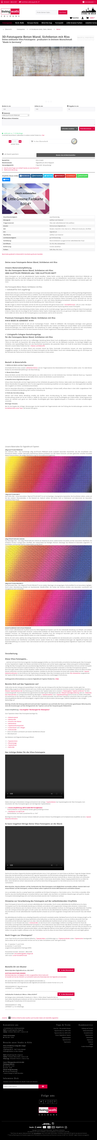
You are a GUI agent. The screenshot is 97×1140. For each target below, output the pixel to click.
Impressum (90, 1039)
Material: (7, 113)
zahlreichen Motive (32, 368)
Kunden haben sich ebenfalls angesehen (46, 1018)
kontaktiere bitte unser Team (14, 408)
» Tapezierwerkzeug (62, 694)
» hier (42, 135)
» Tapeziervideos (40, 938)
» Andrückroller (12, 730)
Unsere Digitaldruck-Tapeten (63, 1035)
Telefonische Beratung (9, 170)
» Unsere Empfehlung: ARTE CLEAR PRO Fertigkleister (25, 808)
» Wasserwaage (12, 743)
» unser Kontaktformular (19, 955)
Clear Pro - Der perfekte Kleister (62, 1028)
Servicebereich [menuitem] (88, 2)
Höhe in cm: (39, 106)
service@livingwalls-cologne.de (23, 953)
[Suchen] (62, 12)
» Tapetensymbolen (64, 938)
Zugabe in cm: (74, 106)
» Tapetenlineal (11, 745)
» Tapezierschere (12, 741)
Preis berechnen (87, 128)
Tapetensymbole (66, 1037)
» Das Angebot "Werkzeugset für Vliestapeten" (34, 710)
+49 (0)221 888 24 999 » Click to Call (18, 1056)
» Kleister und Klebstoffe (37, 346)
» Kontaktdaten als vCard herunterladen (13, 1028)
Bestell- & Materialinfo (17, 254)
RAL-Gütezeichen (75, 673)
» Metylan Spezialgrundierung (70, 693)
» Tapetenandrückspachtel (15, 725)
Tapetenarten (67, 1042)
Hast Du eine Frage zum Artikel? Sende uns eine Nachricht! (20, 168)
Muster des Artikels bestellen (65, 155)
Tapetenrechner (67, 1039)
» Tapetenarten (78, 938)
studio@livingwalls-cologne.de (14, 1055)
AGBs (91, 1044)
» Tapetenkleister (51, 802)
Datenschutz (89, 1037)
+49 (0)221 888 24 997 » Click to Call (18, 1032)
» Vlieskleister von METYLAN (15, 811)
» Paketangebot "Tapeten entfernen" (73, 691)
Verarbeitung (28, 254)
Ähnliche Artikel (15, 1018)
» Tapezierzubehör (47, 694)
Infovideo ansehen (69, 128)
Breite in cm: (6, 106)
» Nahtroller (11, 747)
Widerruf (90, 1042)
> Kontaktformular (69, 305)
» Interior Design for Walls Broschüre (13, 1073)
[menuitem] (51, 12)
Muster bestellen (38, 254)
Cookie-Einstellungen (87, 1046)
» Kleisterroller (11, 719)
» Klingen (22, 727)
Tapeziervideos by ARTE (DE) (62, 1030)
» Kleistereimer (11, 723)
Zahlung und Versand (87, 1028)
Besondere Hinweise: (11, 118)
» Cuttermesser (12, 727)
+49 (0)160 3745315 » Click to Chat (19, 1058)
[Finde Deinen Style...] (51, 12)
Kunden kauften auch (27, 1018)
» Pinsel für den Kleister (14, 721)
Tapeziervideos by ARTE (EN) (62, 1033)
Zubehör (6, 1018)
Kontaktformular (88, 1033)
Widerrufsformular (88, 1030)
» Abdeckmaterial (12, 717)
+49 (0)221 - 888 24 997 (9, 2)
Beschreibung (6, 254)
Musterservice (89, 1035)
